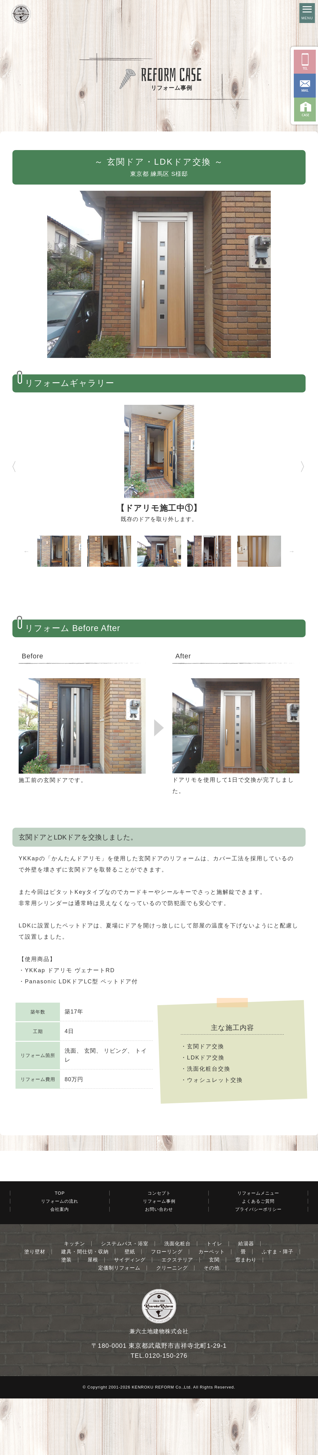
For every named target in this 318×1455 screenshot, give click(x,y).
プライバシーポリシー (258, 1265)
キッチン (74, 1300)
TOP (60, 1249)
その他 (212, 1324)
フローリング (167, 1308)
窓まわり (246, 1316)
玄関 (214, 1316)
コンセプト (159, 1249)
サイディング (130, 1316)
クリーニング (172, 1324)
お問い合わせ (159, 1265)
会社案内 (59, 1265)
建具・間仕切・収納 (85, 1308)
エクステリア (177, 1316)
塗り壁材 (34, 1308)
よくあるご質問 (258, 1257)
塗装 (66, 1316)
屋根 (93, 1316)
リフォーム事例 (159, 1257)
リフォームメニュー (258, 1249)
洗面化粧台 (177, 1300)
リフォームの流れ (59, 1257)
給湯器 (246, 1300)
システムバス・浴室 (124, 1300)
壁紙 (130, 1308)
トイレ (214, 1300)
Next (302, 464)
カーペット (211, 1308)
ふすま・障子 (277, 1308)
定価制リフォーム (119, 1324)
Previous (8, 464)
